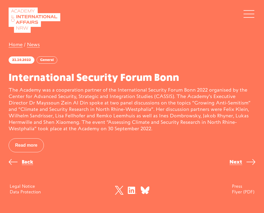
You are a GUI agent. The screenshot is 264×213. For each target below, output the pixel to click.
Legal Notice (22, 186)
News (33, 44)
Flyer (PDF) (243, 192)
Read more (26, 145)
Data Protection (25, 192)
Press (237, 186)
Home (16, 44)
